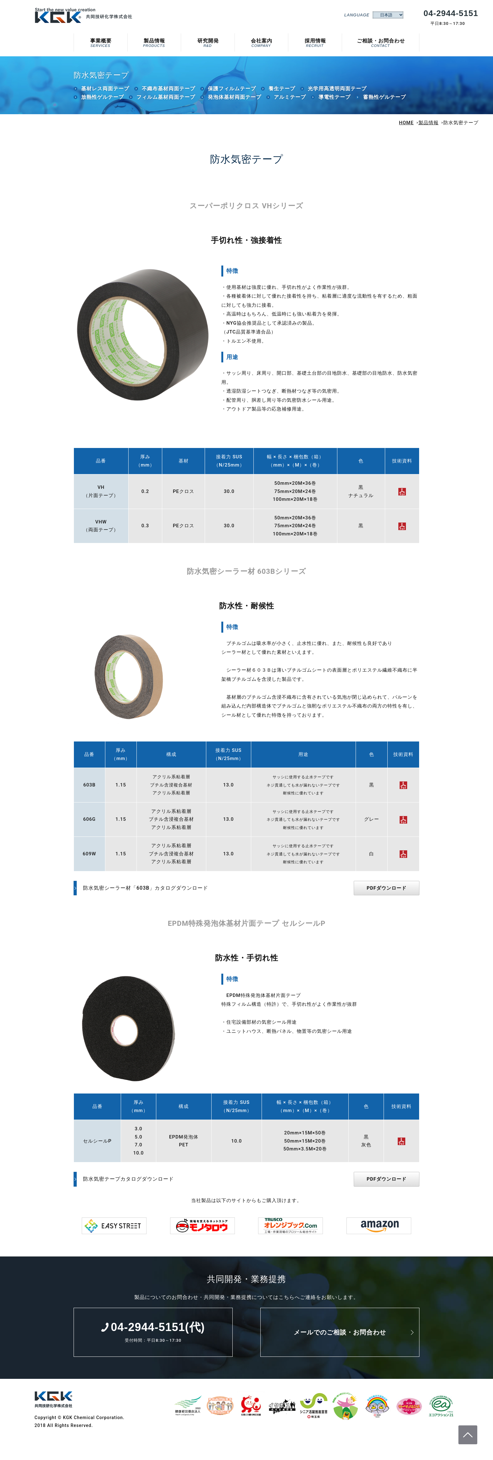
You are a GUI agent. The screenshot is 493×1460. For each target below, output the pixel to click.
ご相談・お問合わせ (381, 41)
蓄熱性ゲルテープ (384, 100)
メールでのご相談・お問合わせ (340, 1336)
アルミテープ (290, 100)
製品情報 (154, 41)
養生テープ (282, 92)
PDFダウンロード (387, 891)
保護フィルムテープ (232, 92)
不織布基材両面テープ (168, 92)
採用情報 (314, 41)
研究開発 (207, 41)
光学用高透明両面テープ (337, 92)
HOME (406, 126)
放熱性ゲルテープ (102, 100)
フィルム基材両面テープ (165, 100)
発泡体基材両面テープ (234, 100)
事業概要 (100, 41)
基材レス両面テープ (105, 92)
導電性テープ (335, 100)
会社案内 (261, 41)
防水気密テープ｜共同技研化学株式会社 (84, 15)
